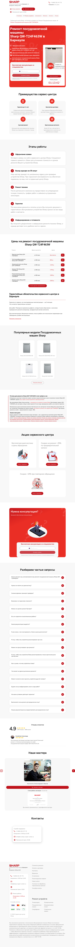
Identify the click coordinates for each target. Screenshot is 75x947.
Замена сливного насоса (50, 421)
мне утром (54, 4)
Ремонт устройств (29, 15)
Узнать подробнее (22, 464)
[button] (73, 770)
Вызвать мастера (37, 787)
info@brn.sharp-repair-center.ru (24, 837)
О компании (19, 15)
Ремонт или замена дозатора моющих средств (53, 417)
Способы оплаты (37, 888)
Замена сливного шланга (37, 421)
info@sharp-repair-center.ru (18, 883)
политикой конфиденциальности (48, 555)
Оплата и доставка (37, 868)
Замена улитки (26, 421)
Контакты (51, 15)
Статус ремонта (15, 9)
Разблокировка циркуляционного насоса (33, 419)
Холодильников (48, 902)
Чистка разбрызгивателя (20, 417)
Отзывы (56, 15)
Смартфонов (35, 909)
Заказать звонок (28, 9)
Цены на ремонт (54, 76)
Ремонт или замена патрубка (34, 417)
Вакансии (45, 15)
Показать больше (37, 382)
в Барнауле (25, 4)
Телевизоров (35, 902)
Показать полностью (15, 318)
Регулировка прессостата (16, 419)
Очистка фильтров (49, 419)
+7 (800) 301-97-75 (56, 2)
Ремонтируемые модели (39, 878)
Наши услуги (36, 881)
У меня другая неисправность (37, 285)
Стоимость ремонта (37, 865)
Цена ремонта (38, 15)
